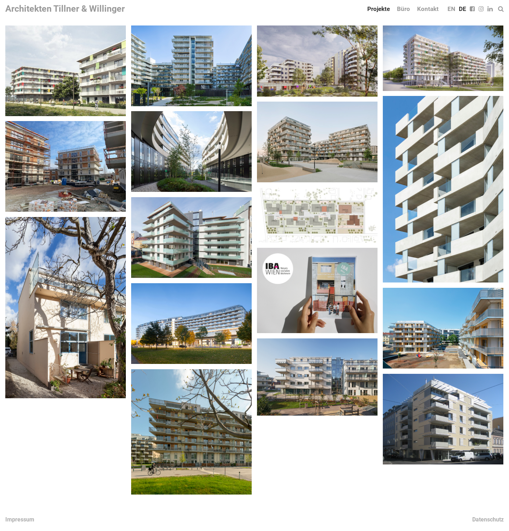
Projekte (378, 8)
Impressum (19, 519)
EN (451, 8)
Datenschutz (488, 519)
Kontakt (428, 8)
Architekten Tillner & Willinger (65, 9)
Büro (403, 8)
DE (462, 8)
